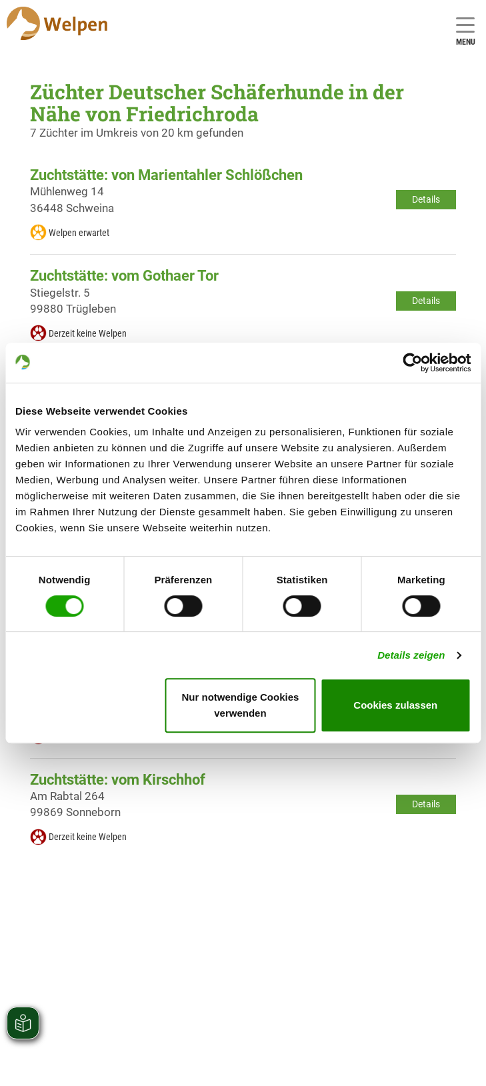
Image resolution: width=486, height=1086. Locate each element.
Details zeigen (411, 655)
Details (426, 199)
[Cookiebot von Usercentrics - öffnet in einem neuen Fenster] (412, 363)
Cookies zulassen (395, 705)
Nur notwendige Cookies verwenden (240, 705)
